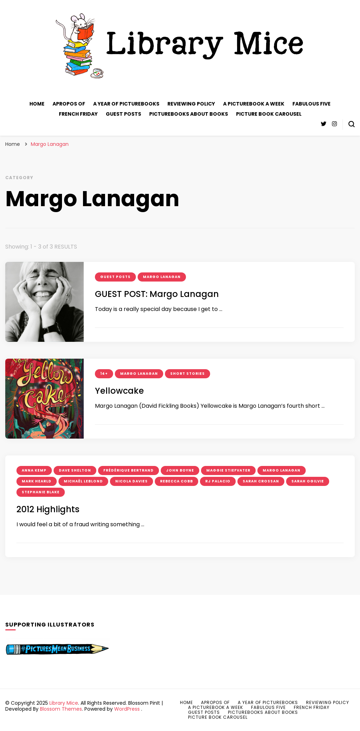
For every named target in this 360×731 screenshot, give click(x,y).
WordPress (127, 708)
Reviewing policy (191, 103)
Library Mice (63, 702)
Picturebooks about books (188, 113)
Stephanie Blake (41, 492)
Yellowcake (119, 391)
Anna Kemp (34, 470)
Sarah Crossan (261, 481)
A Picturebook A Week (253, 103)
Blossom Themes (61, 708)
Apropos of (69, 103)
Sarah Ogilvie (307, 481)
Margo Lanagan (162, 276)
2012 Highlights (47, 509)
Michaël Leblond (83, 481)
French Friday (78, 113)
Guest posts (123, 113)
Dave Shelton (75, 470)
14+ (104, 373)
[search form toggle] (351, 124)
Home (36, 103)
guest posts (115, 276)
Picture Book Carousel (269, 113)
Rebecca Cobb (176, 481)
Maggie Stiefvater (228, 470)
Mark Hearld (36, 481)
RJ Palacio (217, 481)
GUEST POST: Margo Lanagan (157, 294)
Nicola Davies (131, 481)
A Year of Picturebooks (126, 103)
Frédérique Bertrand (128, 470)
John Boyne (180, 470)
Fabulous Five (311, 103)
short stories (187, 373)
